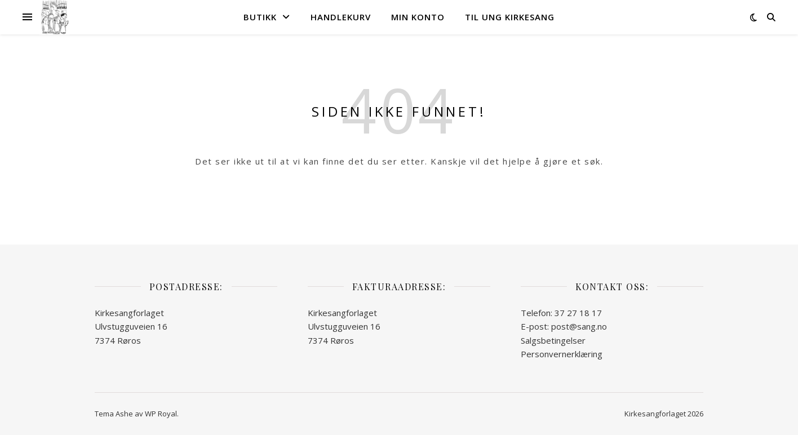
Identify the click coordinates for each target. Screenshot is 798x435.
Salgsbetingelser (553, 340)
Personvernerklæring (561, 353)
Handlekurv (341, 17)
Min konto (418, 17)
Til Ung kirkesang (510, 17)
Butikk (260, 17)
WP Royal (161, 414)
